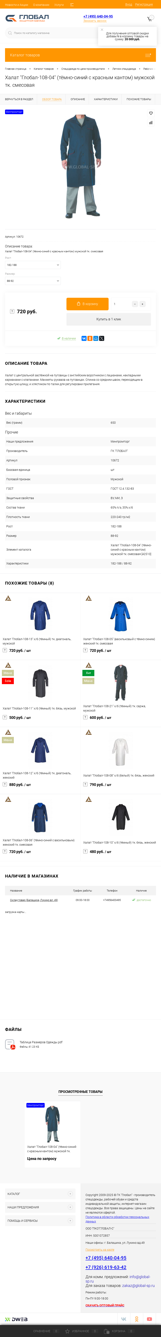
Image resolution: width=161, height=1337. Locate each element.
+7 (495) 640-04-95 (98, 16)
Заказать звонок (94, 20)
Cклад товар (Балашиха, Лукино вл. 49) (34, 900)
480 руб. (120, 854)
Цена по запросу (41, 1158)
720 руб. (40, 653)
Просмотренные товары (80, 1092)
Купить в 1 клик (108, 319)
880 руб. (40, 787)
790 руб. (120, 787)
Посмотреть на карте (100, 1249)
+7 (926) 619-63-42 (106, 1267)
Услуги (59, 4)
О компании (41, 4)
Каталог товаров (80, 55)
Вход (128, 4)
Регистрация (144, 4)
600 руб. (120, 720)
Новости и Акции (16, 4)
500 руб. (40, 720)
